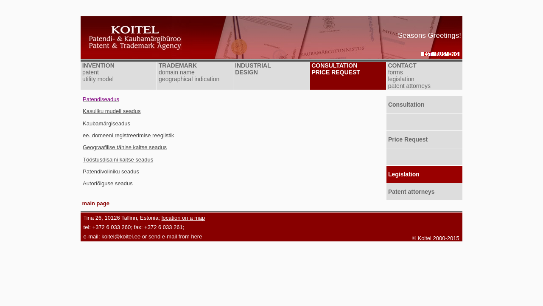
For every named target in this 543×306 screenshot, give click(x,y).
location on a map (183, 218)
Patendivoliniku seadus (111, 171)
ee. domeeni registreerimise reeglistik (128, 135)
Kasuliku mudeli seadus (112, 111)
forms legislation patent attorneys (408, 79)
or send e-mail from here (172, 236)
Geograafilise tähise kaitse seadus (125, 147)
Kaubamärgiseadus (106, 123)
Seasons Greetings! (429, 35)
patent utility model (97, 75)
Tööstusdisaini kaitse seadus (118, 159)
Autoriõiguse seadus (108, 183)
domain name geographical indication (188, 75)
